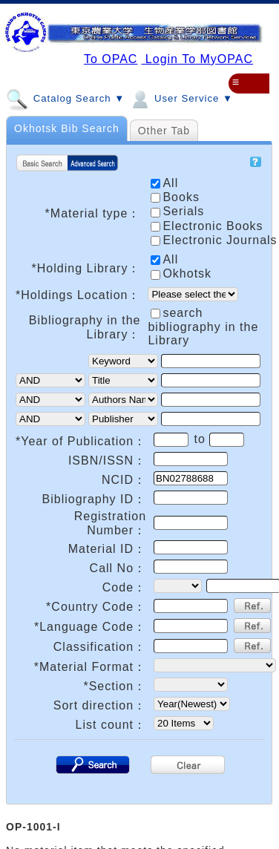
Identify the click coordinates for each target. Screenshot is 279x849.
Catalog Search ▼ (65, 98)
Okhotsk (181, 273)
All (164, 259)
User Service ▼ (180, 98)
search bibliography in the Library (203, 327)
